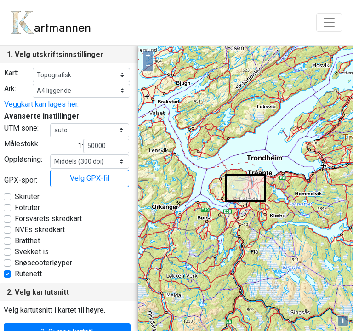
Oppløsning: (23, 159)
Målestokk (21, 143)
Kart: (11, 72)
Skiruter (27, 196)
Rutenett (28, 273)
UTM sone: (21, 128)
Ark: (10, 88)
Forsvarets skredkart (48, 218)
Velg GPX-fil (89, 178)
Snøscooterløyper (43, 262)
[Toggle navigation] (329, 22)
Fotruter (27, 207)
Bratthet (27, 240)
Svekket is (32, 251)
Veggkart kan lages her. (41, 104)
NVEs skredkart (40, 229)
